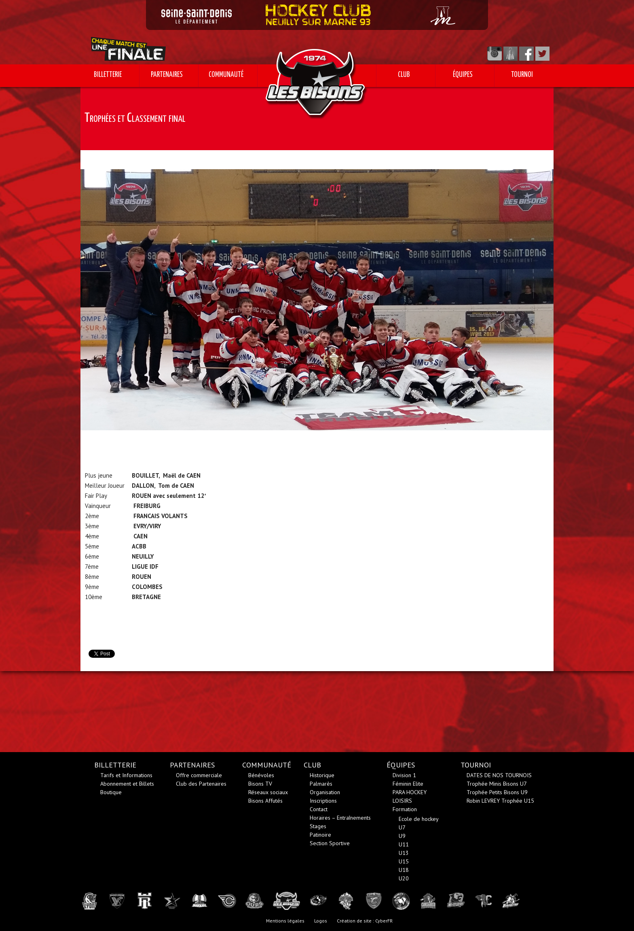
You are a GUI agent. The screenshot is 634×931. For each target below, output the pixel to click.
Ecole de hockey (419, 819)
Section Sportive (330, 843)
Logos (320, 921)
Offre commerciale (199, 775)
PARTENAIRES (167, 75)
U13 (404, 853)
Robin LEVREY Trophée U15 (500, 800)
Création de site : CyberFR (365, 921)
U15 (404, 861)
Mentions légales (285, 921)
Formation (405, 809)
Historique (322, 775)
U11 (404, 844)
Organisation (325, 792)
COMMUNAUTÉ (226, 75)
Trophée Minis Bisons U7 (497, 783)
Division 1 (404, 775)
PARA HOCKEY (410, 792)
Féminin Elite (408, 783)
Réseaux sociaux (268, 792)
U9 (402, 836)
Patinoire (320, 834)
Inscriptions (323, 800)
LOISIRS (402, 800)
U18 (404, 870)
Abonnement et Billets (127, 783)
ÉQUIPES (463, 75)
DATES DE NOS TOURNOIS (499, 775)
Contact (319, 809)
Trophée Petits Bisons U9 (497, 792)
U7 (402, 827)
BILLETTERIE (108, 75)
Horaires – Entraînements (340, 817)
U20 (404, 878)
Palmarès (321, 783)
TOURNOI (522, 75)
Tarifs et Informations (126, 775)
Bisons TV (260, 783)
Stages (318, 826)
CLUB (404, 75)
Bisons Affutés (265, 800)
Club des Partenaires (201, 783)
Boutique (111, 792)
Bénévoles (261, 775)
